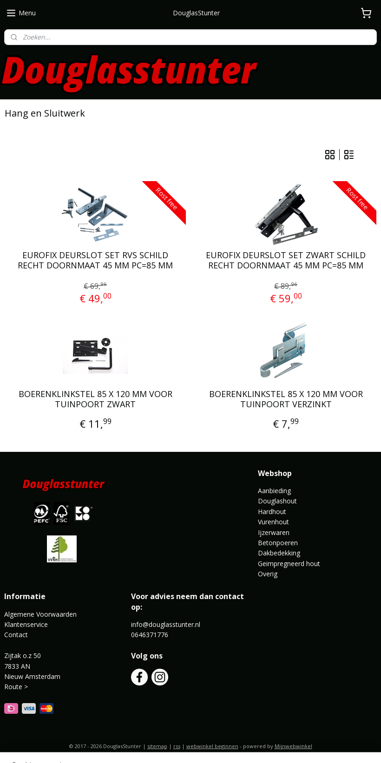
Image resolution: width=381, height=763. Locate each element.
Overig (267, 573)
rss (176, 746)
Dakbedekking (279, 552)
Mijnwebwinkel (293, 746)
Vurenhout (273, 521)
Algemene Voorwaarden (40, 614)
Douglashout (277, 500)
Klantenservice (26, 624)
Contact (16, 634)
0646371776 (149, 634)
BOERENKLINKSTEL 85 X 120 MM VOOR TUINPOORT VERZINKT (286, 399)
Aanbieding (274, 490)
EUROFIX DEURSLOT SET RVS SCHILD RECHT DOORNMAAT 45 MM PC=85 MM (95, 260)
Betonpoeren (278, 542)
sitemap (157, 746)
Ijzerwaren (273, 532)
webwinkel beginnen (212, 746)
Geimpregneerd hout (289, 563)
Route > (17, 686)
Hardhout (272, 511)
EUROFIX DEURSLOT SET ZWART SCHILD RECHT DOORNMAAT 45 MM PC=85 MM (286, 260)
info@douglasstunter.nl (165, 624)
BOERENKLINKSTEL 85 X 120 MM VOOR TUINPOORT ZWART (95, 399)
